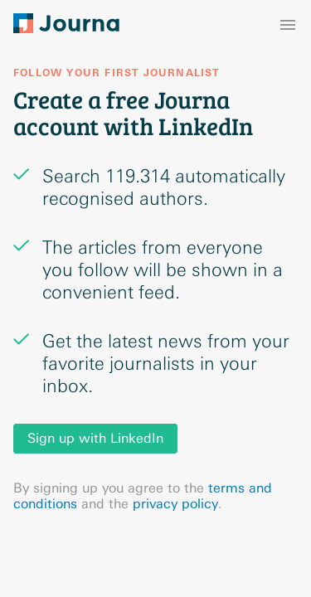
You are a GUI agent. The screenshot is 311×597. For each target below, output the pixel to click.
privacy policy (175, 504)
